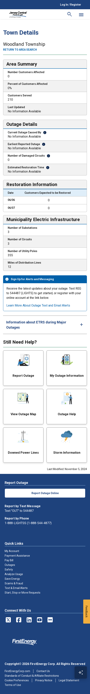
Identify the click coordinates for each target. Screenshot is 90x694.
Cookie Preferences (17, 680)
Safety (9, 569)
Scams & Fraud (14, 583)
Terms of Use (13, 684)
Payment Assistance (17, 555)
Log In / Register (70, 4)
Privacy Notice (43, 680)
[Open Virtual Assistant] (81, 672)
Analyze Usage (14, 574)
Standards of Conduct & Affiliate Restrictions (32, 675)
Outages (10, 564)
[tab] (45, 325)
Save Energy (12, 578)
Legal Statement (69, 680)
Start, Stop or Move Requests (22, 592)
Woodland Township (24, 44)
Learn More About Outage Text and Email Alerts (38, 305)
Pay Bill (9, 560)
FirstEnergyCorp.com (17, 671)
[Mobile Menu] (81, 14)
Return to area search (20, 49)
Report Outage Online (45, 493)
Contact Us (43, 671)
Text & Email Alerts (16, 588)
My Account (12, 551)
